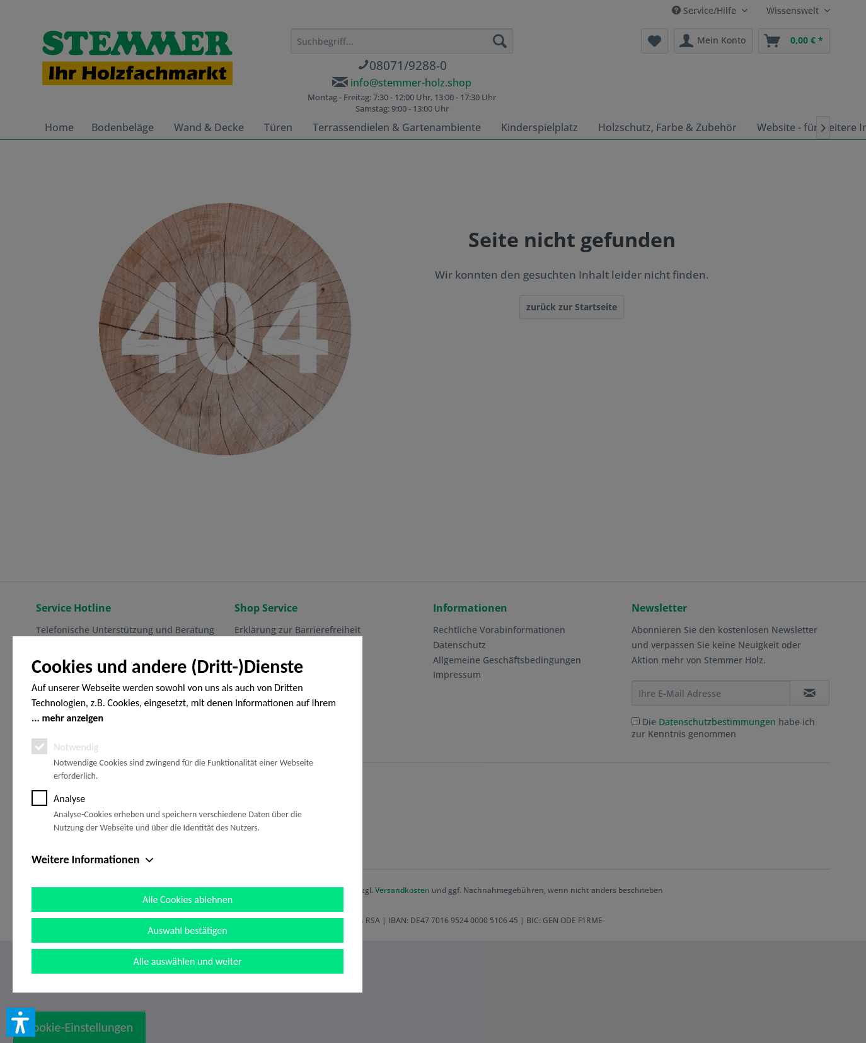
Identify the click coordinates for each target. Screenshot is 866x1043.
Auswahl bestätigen (187, 930)
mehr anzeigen (72, 718)
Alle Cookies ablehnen (187, 900)
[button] (20, 1022)
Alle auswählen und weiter (188, 961)
